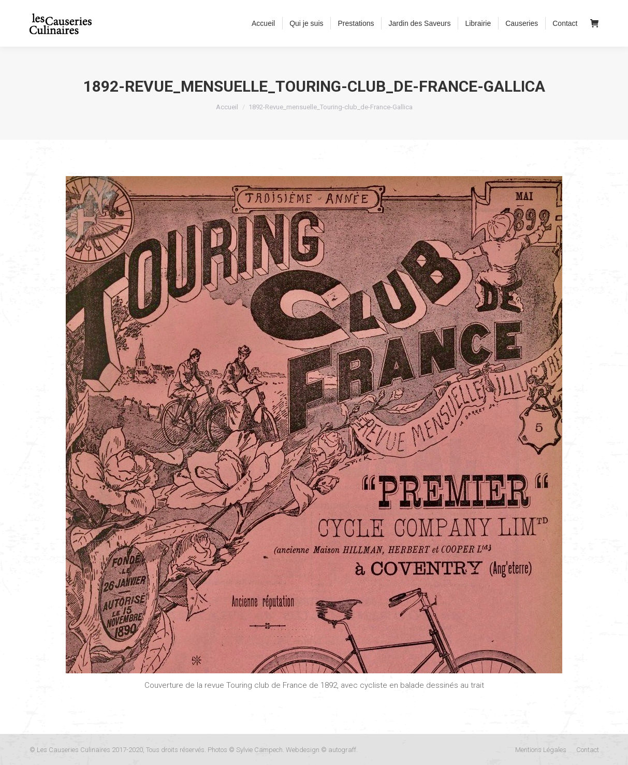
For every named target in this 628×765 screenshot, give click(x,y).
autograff (342, 750)
